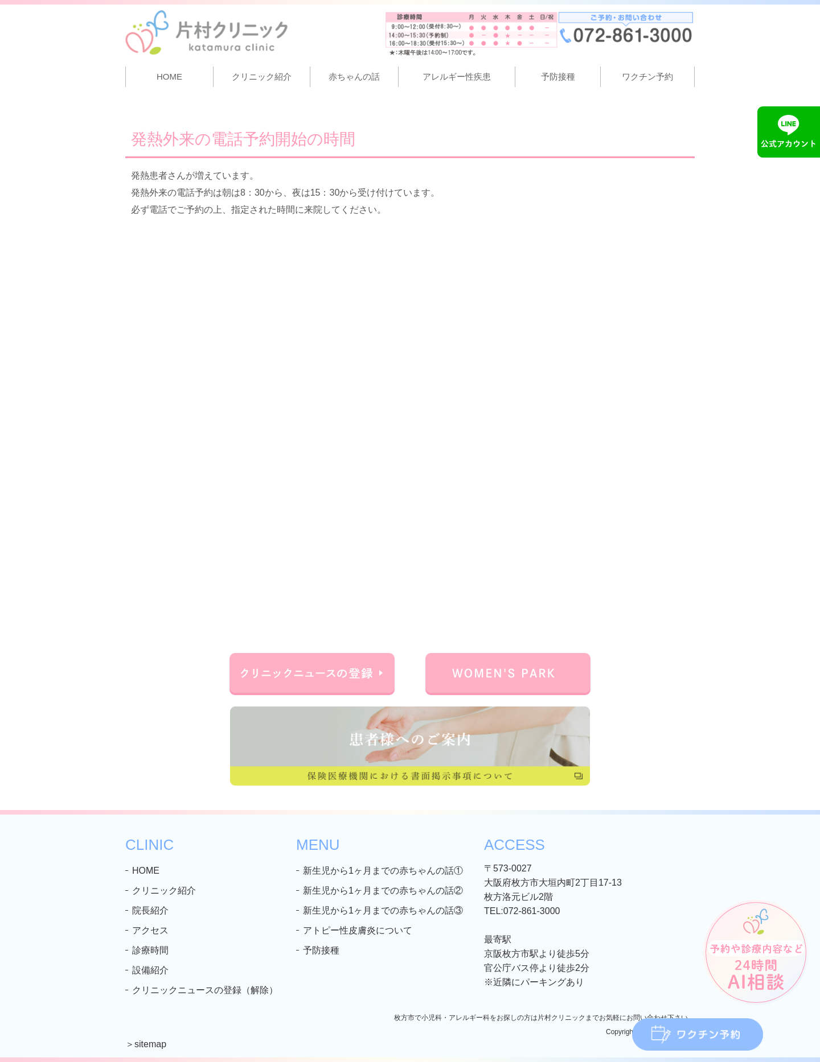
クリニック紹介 (164, 890)
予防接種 (558, 76)
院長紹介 (150, 910)
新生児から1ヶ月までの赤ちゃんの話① (383, 870)
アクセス (150, 930)
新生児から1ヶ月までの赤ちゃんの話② (383, 890)
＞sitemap (145, 1044)
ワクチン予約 (647, 76)
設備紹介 (150, 970)
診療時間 (150, 950)
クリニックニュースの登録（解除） (205, 990)
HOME (169, 76)
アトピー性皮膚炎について (357, 930)
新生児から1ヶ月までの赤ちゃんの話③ (383, 910)
